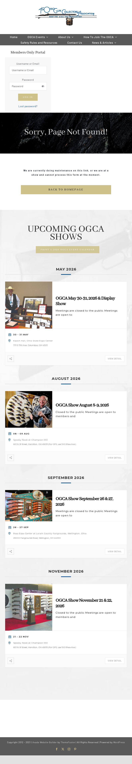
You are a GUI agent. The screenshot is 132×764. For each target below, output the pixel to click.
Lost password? (28, 106)
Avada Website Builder (45, 742)
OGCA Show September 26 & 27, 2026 (84, 501)
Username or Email (28, 63)
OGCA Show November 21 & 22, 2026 (84, 603)
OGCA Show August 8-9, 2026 (82, 405)
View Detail (115, 359)
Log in (28, 97)
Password (28, 79)
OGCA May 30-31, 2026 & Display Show (85, 301)
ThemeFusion (68, 742)
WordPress (119, 742)
